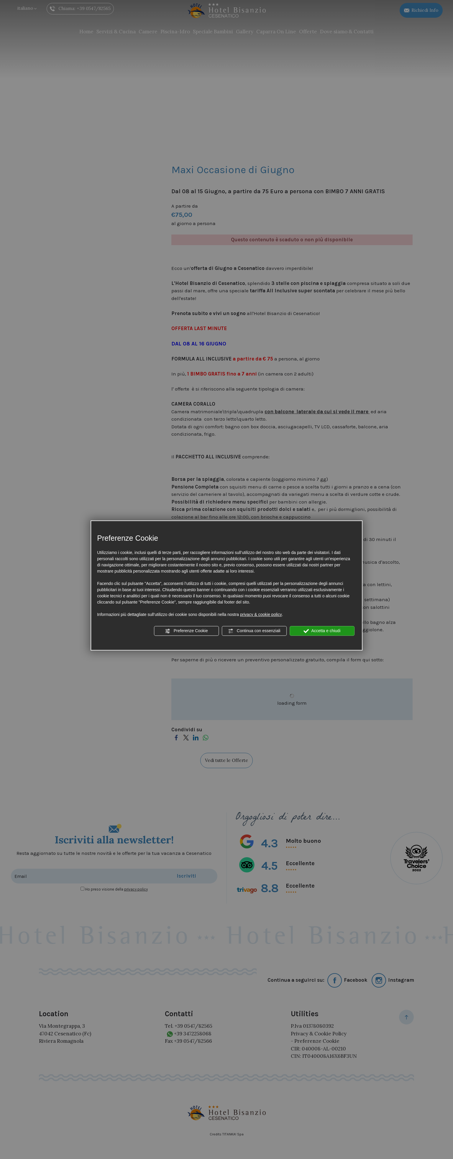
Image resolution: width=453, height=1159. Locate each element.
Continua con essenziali (254, 631)
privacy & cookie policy (261, 614)
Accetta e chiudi (321, 631)
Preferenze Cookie (186, 631)
